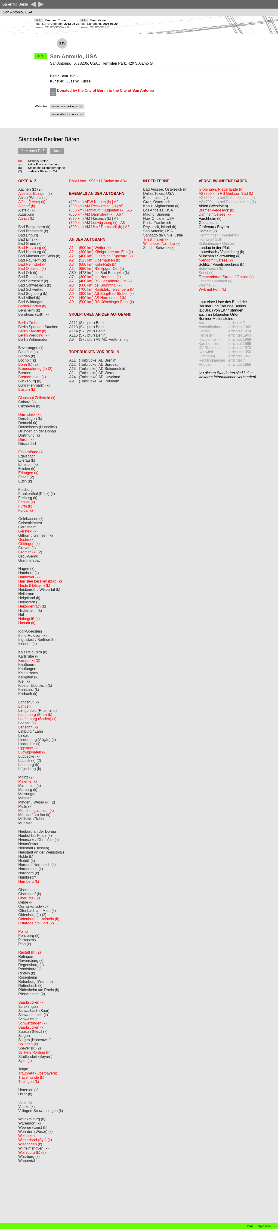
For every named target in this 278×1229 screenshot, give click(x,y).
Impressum (264, 1226)
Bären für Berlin (15, 4)
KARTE (41, 56)
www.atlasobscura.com (67, 114)
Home (249, 1226)
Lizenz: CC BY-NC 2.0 (94, 27)
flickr (39, 20)
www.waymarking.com (67, 106)
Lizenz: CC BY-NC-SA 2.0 (51, 27)
